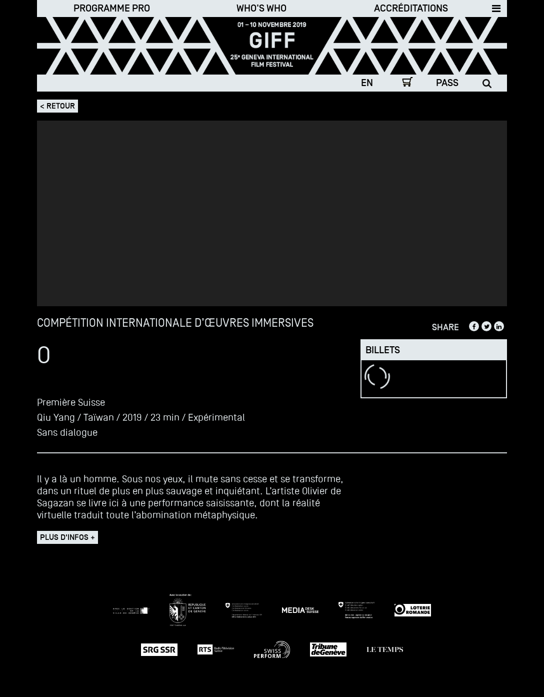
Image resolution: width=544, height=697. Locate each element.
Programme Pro (112, 9)
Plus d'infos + (67, 537)
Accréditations (411, 9)
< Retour (57, 106)
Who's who (261, 9)
